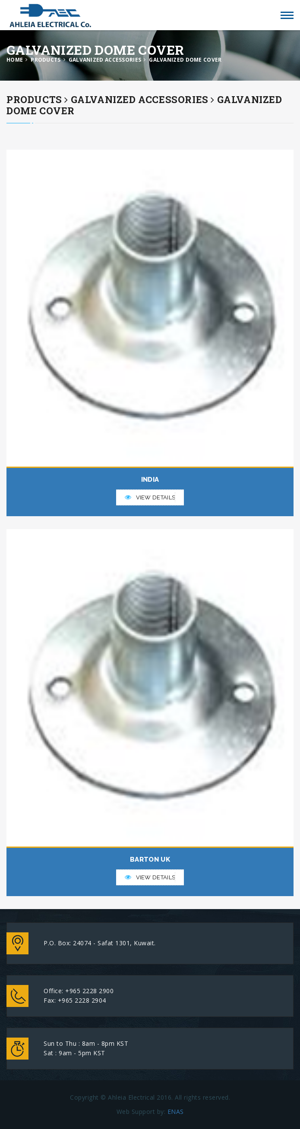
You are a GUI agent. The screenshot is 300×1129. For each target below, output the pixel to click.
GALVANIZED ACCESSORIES (105, 59)
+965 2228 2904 (82, 1000)
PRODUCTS (45, 59)
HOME (14, 59)
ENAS (175, 1111)
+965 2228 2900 (89, 991)
